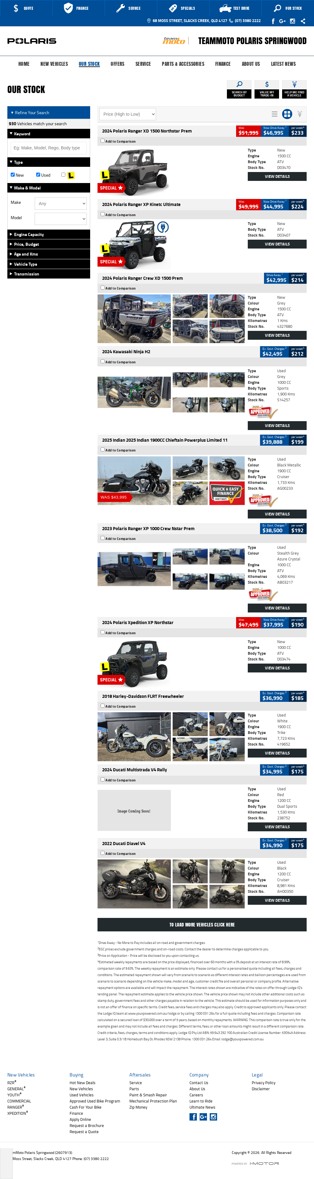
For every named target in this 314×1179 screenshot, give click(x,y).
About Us (251, 64)
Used (43, 175)
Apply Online (80, 1119)
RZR (11, 1083)
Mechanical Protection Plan (153, 1101)
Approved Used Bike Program (95, 1101)
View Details (277, 176)
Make (16, 202)
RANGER (15, 1107)
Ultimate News (202, 1107)
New (17, 175)
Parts (134, 1089)
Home (24, 64)
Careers (196, 1095)
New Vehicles (54, 64)
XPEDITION (17, 1113)
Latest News (283, 64)
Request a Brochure (87, 1125)
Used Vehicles (82, 1095)
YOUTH (14, 1095)
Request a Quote (84, 1131)
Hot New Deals (82, 1083)
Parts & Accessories (183, 64)
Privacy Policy (263, 1083)
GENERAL (16, 1089)
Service (143, 64)
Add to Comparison (120, 141)
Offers (117, 64)
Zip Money (138, 1107)
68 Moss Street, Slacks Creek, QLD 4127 (187, 20)
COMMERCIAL (19, 1101)
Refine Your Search (29, 112)
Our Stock (89, 64)
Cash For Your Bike (85, 1107)
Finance (223, 64)
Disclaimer (261, 1089)
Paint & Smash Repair (148, 1095)
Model (16, 217)
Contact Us (199, 1083)
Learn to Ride (201, 1101)
